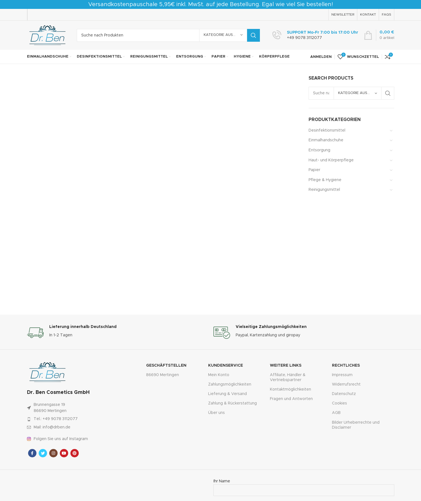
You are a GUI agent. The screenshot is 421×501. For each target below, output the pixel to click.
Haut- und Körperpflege (331, 160)
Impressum (342, 375)
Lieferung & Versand (227, 394)
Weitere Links (285, 365)
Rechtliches (346, 365)
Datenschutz (344, 394)
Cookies (339, 403)
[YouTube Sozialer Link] (64, 453)
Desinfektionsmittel (327, 130)
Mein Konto (218, 375)
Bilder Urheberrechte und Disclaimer (356, 425)
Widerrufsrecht (346, 384)
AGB (336, 413)
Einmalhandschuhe (326, 140)
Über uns (216, 413)
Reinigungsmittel (324, 190)
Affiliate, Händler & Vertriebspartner (288, 377)
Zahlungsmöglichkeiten (229, 384)
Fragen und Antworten (291, 399)
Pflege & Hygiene (325, 180)
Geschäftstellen (166, 365)
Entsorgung (319, 150)
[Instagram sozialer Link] (53, 453)
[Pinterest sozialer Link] (74, 453)
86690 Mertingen (162, 375)
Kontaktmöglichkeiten (290, 389)
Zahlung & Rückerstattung (232, 403)
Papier (314, 170)
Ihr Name (303, 485)
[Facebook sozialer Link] (32, 453)
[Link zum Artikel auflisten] (75, 419)
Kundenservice (225, 365)
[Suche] (168, 35)
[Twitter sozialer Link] (43, 453)
